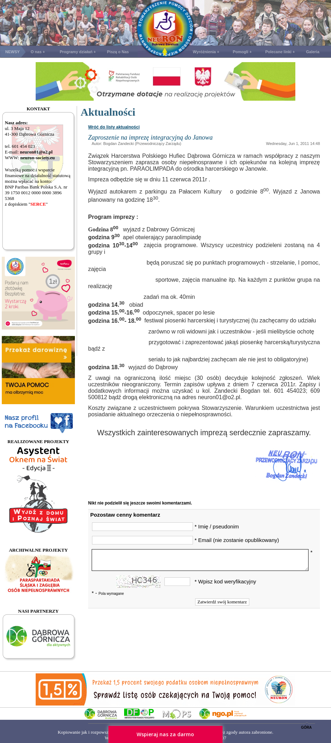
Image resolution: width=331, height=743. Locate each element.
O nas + (38, 52)
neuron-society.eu (37, 157)
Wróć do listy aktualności (113, 127)
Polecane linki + (280, 52)
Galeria (312, 52)
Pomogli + (242, 52)
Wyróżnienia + (206, 52)
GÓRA (306, 727)
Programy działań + (78, 52)
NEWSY (12, 52)
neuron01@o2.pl (36, 152)
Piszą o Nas (118, 52)
